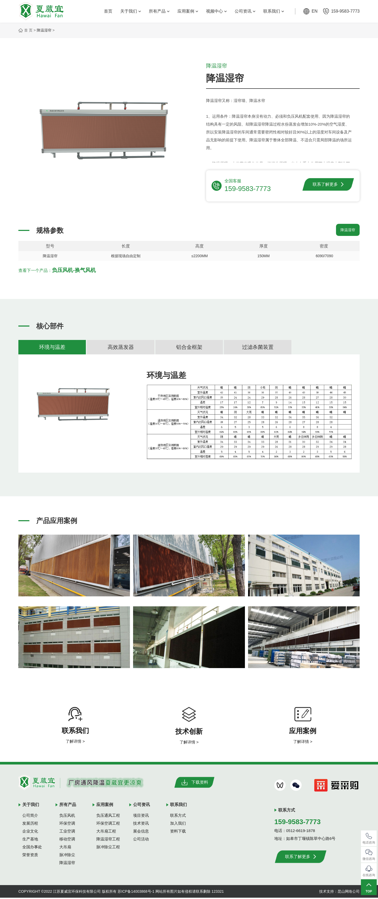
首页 (108, 11)
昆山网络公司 (349, 893)
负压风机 (67, 816)
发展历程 (30, 824)
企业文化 (30, 832)
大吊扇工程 (106, 832)
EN (314, 11)
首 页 (28, 30)
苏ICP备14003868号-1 (136, 893)
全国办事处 (32, 848)
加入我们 (178, 824)
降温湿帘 (44, 30)
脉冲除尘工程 (108, 848)
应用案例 (187, 11)
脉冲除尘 (67, 856)
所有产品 (159, 11)
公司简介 (30, 816)
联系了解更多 (328, 184)
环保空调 (67, 824)
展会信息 (141, 832)
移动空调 (67, 840)
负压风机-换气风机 (74, 271)
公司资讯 (245, 11)
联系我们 (273, 11)
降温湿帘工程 (108, 840)
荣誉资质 (30, 856)
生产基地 (30, 840)
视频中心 (216, 11)
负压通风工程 (108, 816)
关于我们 (130, 11)
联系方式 (178, 816)
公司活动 (141, 840)
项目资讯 (141, 816)
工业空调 (67, 832)
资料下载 (178, 832)
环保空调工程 (108, 824)
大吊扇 (65, 848)
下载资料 (194, 783)
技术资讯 (141, 824)
